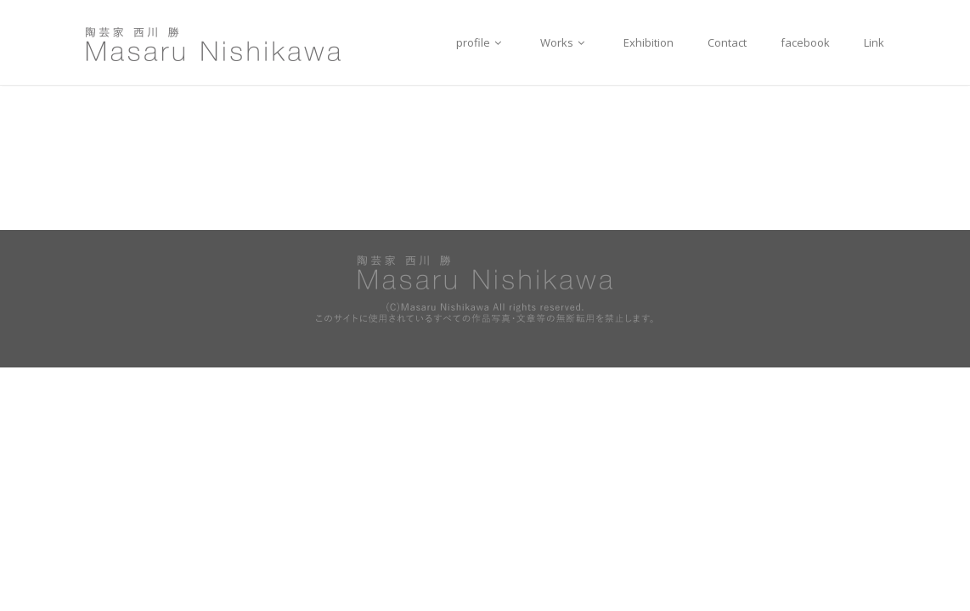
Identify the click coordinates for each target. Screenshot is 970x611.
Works (564, 42)
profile (481, 42)
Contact (727, 42)
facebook (805, 42)
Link (874, 42)
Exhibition (648, 42)
